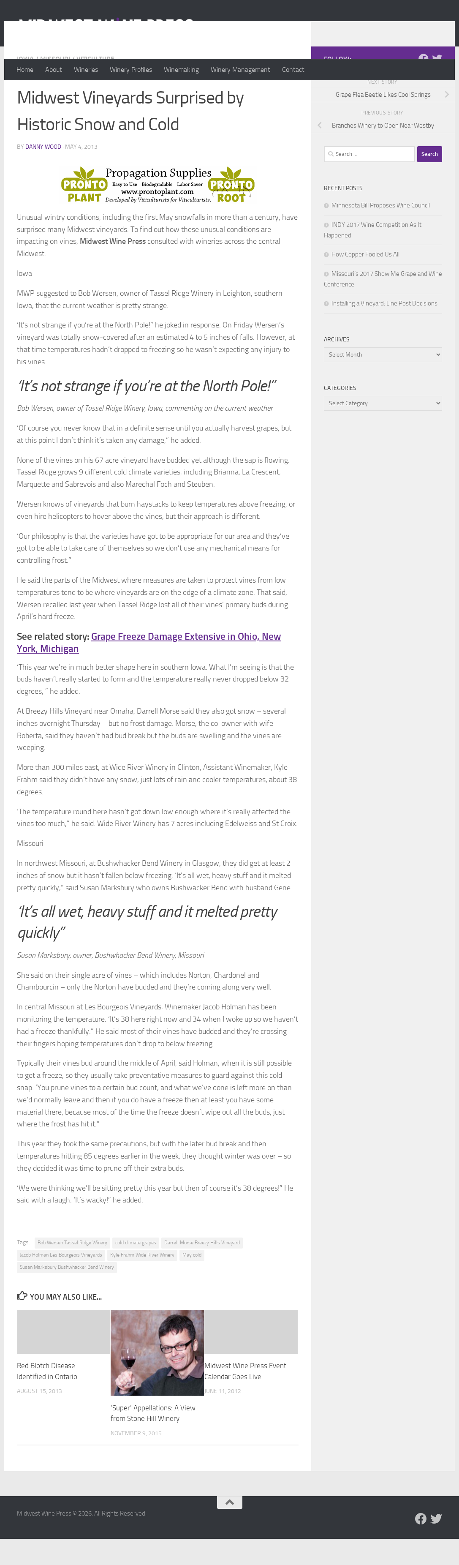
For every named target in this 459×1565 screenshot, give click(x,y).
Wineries (86, 69)
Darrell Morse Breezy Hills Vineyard (202, 1276)
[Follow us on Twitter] (437, 92)
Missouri (55, 93)
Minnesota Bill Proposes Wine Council (380, 239)
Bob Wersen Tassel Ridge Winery (72, 1276)
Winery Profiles (131, 69)
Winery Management (240, 69)
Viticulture (95, 93)
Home (24, 69)
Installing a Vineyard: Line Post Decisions (384, 337)
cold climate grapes (135, 1276)
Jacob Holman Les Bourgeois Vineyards (61, 1289)
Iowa (25, 93)
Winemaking (181, 69)
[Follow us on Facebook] (423, 92)
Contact (293, 69)
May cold (191, 1289)
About (53, 69)
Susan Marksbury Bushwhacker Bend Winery (67, 1301)
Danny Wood (43, 180)
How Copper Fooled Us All (365, 288)
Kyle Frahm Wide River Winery (142, 1289)
